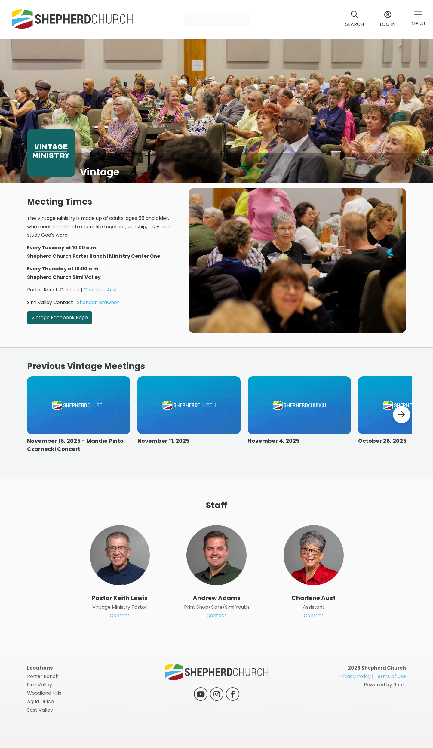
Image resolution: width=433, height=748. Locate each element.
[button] (418, 19)
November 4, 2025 (273, 446)
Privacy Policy (354, 676)
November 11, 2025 (163, 446)
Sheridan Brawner (98, 302)
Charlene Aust (100, 289)
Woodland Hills (44, 693)
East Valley (40, 709)
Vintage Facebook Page (59, 317)
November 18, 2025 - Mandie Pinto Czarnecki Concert (75, 450)
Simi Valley (39, 684)
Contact (120, 626)
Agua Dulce (40, 701)
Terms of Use (390, 676)
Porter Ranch (43, 676)
